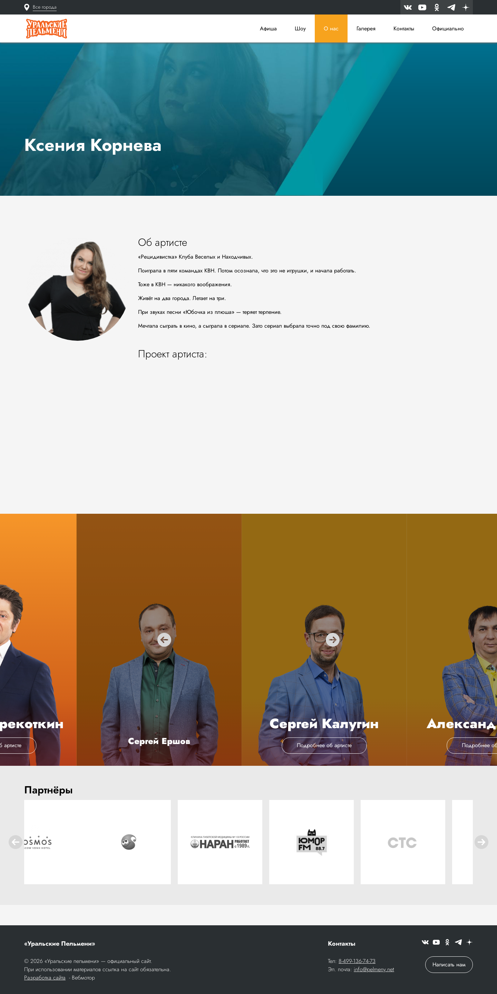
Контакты (403, 28)
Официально (448, 28)
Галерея (366, 28)
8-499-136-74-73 (357, 962)
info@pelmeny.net (374, 970)
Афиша (268, 28)
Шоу (300, 28)
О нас (331, 28)
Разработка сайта (45, 978)
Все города (45, 6)
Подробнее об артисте (248, 767)
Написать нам (449, 965)
